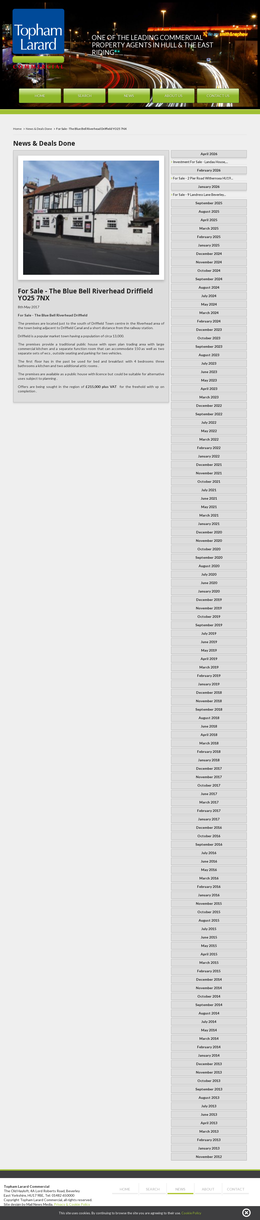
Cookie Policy (191, 1213)
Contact (236, 1189)
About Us (173, 96)
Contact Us (218, 96)
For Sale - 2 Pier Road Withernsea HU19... (203, 178)
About (208, 1189)
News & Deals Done (39, 129)
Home (40, 96)
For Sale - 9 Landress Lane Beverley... (199, 195)
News (129, 96)
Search (84, 96)
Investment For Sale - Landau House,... (200, 162)
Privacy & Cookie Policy (72, 1204)
